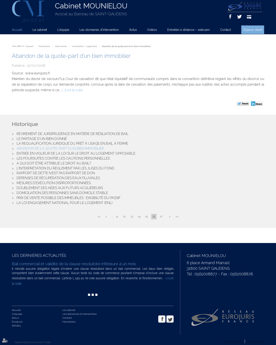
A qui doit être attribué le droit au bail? (54, 163)
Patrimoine (61, 46)
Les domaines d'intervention (99, 29)
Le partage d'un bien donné (42, 139)
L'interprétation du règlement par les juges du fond (65, 168)
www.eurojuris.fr (37, 73)
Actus (133, 29)
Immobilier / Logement (84, 46)
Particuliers (44, 46)
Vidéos (152, 29)
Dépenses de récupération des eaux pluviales (58, 178)
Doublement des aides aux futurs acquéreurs (60, 188)
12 (124, 216)
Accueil (17, 29)
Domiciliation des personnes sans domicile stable (62, 193)
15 (146, 216)
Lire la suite (74, 90)
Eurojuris (17, 321)
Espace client (252, 29)
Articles (16, 325)
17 (161, 216)
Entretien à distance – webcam (188, 29)
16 (154, 216)
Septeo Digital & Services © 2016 (32, 342)
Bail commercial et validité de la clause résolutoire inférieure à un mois (74, 264)
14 (139, 216)
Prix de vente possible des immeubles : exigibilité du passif (69, 198)
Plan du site (254, 341)
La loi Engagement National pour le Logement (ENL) (65, 203)
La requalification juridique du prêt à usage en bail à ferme (72, 143)
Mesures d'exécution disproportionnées (54, 183)
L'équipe (63, 29)
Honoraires (69, 321)
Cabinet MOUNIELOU (91, 6)
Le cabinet (40, 29)
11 (117, 216)
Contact (225, 29)
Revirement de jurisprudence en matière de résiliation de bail (73, 134)
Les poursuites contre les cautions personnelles (63, 158)
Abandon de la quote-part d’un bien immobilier (126, 46)
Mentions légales (232, 341)
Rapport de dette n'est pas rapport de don (56, 173)
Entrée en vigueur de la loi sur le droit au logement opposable (76, 153)
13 (132, 216)
